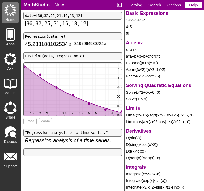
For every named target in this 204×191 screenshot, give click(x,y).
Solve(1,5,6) (136, 99)
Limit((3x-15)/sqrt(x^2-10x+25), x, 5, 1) (160, 115)
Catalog (135, 5)
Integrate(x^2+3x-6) (143, 174)
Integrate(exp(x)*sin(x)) (146, 180)
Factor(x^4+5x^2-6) (143, 76)
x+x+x (131, 49)
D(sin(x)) (133, 138)
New (59, 4)
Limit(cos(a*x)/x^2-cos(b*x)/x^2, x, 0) (158, 121)
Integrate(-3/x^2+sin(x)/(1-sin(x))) (155, 187)
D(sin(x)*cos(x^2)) (142, 144)
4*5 (129, 26)
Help (193, 5)
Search (154, 5)
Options (174, 5)
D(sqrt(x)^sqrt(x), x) (143, 157)
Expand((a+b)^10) (142, 62)
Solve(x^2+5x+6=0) (143, 92)
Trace (30, 121)
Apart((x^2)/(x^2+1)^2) (145, 69)
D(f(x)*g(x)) (136, 151)
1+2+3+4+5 (136, 20)
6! (127, 33)
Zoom (45, 121)
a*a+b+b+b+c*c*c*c (143, 56)
